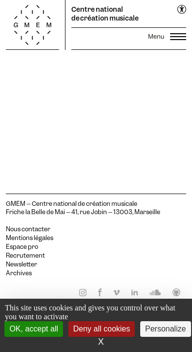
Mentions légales (29, 238)
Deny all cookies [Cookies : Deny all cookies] (101, 329)
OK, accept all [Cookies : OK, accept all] (33, 329)
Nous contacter (28, 229)
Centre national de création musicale (105, 13)
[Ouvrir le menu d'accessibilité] (182, 10)
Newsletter (21, 264)
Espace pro (22, 246)
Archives (19, 273)
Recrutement (25, 255)
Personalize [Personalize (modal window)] (165, 329)
